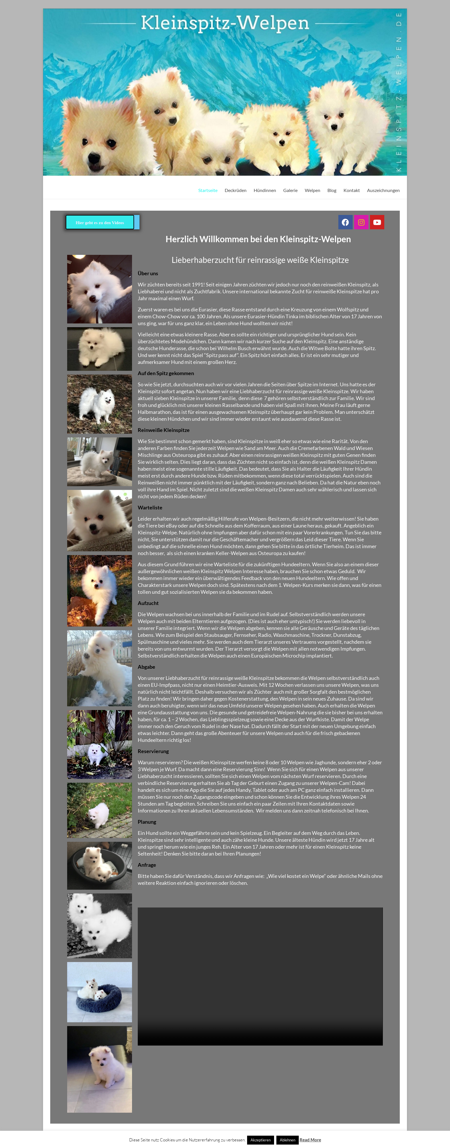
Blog (331, 190)
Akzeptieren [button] (261, 1140)
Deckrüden (236, 190)
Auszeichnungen (383, 190)
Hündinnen (265, 190)
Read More (310, 1139)
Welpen (312, 190)
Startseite (208, 190)
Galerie (290, 190)
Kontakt (352, 190)
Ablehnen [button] (287, 1140)
